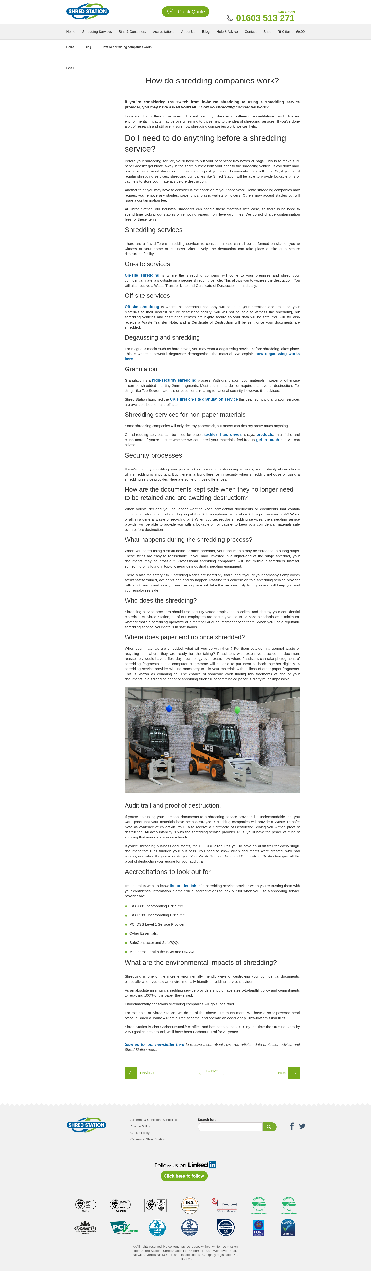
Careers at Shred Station (147, 1139)
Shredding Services (97, 32)
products (264, 435)
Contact (250, 32)
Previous (147, 1073)
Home (70, 32)
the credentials (183, 886)
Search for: (207, 1120)
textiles (211, 435)
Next (281, 1073)
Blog (206, 32)
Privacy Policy (140, 1126)
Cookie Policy (140, 1133)
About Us (188, 32)
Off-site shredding (142, 307)
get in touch (267, 440)
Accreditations (163, 32)
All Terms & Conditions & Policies (153, 1120)
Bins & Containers (132, 32)
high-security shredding (174, 380)
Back (70, 68)
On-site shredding (142, 275)
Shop (267, 32)
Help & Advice (227, 32)
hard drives (231, 435)
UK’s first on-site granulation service (204, 399)
